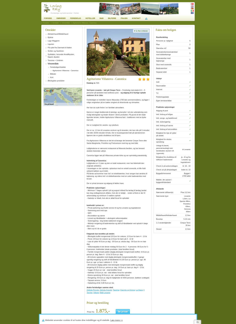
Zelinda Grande (106, 290)
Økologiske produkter (56, 81)
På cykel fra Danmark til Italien (60, 48)
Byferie (50, 37)
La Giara (139, 290)
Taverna (116, 290)
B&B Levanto (105, 293)
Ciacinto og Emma (127, 290)
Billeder (53, 74)
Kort (51, 77)
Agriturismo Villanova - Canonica (65, 70)
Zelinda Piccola (93, 290)
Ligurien (51, 44)
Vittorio (96, 293)
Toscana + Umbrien (55, 60)
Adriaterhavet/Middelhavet (58, 34)
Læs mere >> (116, 320)
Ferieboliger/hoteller (58, 67)
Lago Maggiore (53, 41)
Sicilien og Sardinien (56, 51)
